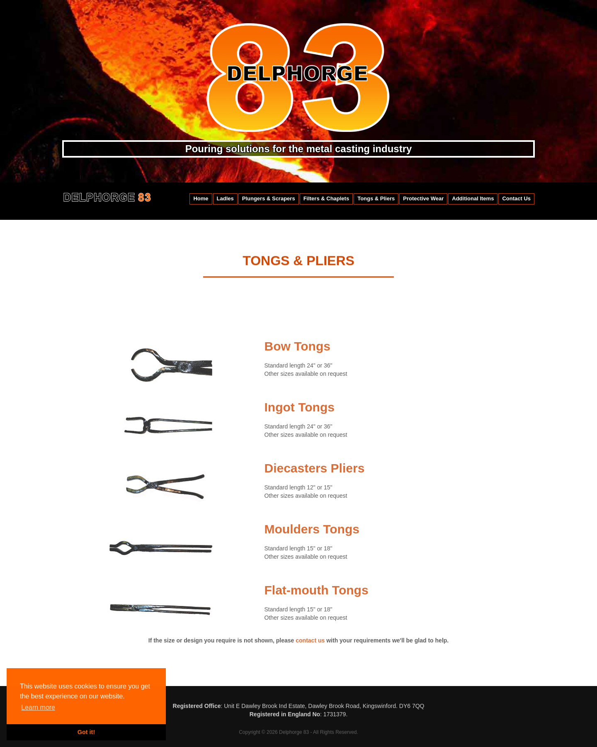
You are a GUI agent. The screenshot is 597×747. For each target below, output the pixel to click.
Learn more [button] (38, 707)
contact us (310, 646)
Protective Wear (423, 198)
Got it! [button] (86, 732)
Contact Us (516, 198)
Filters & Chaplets (326, 198)
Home (200, 198)
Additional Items (473, 198)
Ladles (225, 198)
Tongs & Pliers (376, 198)
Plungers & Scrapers (268, 198)
